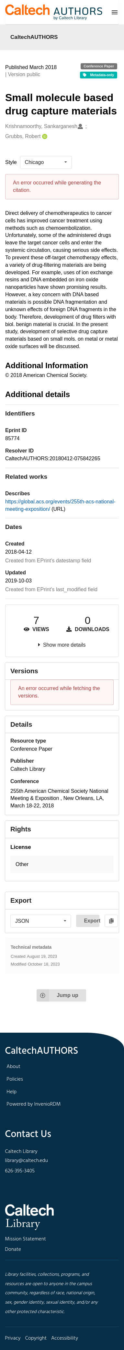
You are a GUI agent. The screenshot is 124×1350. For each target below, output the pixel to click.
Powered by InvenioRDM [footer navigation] (33, 1104)
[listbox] (46, 162)
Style (11, 162)
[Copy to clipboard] (111, 921)
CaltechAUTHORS (34, 37)
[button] (62, 865)
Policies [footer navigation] (14, 1079)
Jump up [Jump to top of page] (57, 995)
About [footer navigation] (13, 1066)
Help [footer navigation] (11, 1092)
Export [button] (91, 920)
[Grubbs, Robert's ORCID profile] (43, 136)
